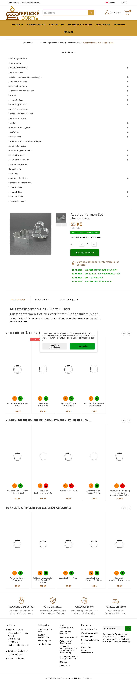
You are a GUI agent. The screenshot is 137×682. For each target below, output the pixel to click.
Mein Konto (65, 665)
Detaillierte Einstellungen (54, 346)
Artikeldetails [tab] (42, 299)
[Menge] (88, 244)
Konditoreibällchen (17, 118)
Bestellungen (87, 636)
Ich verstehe (82, 346)
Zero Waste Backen (17, 201)
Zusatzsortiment (16, 197)
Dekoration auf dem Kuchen (21, 91)
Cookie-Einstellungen (87, 652)
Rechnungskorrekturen (91, 640)
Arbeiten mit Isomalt (18, 164)
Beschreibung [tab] (18, 299)
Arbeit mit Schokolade (18, 160)
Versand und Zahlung (65, 633)
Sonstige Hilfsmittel (17, 178)
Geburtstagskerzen (17, 105)
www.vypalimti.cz (16, 658)
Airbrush (12, 95)
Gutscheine (86, 647)
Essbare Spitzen (15, 100)
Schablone (13, 174)
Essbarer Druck (15, 187)
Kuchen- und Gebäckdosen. (21, 114)
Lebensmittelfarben (17, 82)
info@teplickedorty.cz (18, 651)
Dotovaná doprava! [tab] (69, 299)
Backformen (14, 132)
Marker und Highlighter (19, 128)
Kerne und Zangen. (17, 146)
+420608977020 (15, 655)
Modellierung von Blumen (20, 151)
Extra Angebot (15, 63)
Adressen (85, 644)
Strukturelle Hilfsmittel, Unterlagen (24, 141)
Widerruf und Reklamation (65, 642)
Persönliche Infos (89, 629)
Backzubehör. (68, 52)
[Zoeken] (65, 12)
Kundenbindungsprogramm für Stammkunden (72, 657)
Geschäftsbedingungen (70, 637)
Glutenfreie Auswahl (17, 86)
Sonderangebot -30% (18, 59)
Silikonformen (14, 137)
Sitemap (63, 662)
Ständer (12, 123)
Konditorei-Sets (15, 72)
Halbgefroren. (14, 169)
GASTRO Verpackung (18, 68)
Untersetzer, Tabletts (18, 109)
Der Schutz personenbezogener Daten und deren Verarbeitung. (69, 650)
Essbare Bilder (15, 192)
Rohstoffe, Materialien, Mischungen (25, 77)
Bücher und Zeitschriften (20, 183)
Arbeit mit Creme (16, 155)
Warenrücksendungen (91, 633)
